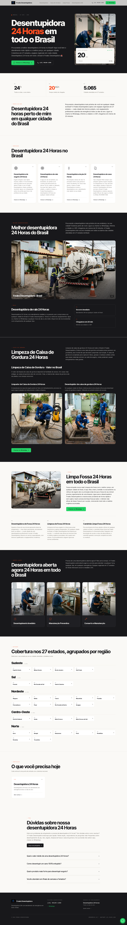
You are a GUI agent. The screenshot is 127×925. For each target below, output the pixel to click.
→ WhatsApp (51, 906)
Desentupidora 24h (77, 3)
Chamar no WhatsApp (22, 62)
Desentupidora (44, 3)
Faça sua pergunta (35, 845)
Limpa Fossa (66, 3)
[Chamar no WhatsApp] (122, 920)
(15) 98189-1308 (44, 62)
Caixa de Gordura (55, 3)
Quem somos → (87, 908)
